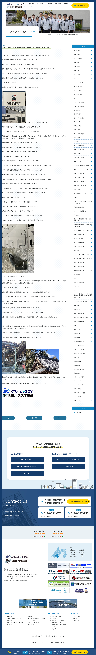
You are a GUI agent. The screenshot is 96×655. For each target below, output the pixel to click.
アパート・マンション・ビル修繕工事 (67, 460)
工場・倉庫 (67, 466)
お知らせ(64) (77, 401)
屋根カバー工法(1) (79, 118)
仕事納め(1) (77, 337)
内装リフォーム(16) (79, 377)
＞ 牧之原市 (82, 554)
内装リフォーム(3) (79, 102)
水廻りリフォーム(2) (79, 242)
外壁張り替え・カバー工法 (14, 618)
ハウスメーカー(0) (79, 149)
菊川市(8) (76, 62)
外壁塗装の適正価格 (55, 623)
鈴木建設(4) (77, 50)
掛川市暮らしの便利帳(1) (80, 185)
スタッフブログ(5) (79, 177)
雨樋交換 (30, 616)
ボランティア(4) (78, 397)
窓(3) (75, 197)
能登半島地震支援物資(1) (80, 341)
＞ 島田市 (81, 552)
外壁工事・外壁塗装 (27, 460)
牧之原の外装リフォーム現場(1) (82, 230)
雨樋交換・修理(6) (79, 106)
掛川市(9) (76, 305)
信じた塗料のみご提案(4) (80, 301)
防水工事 (26, 473)
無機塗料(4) (77, 54)
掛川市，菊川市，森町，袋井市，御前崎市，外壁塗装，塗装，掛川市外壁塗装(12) (83, 295)
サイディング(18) (78, 82)
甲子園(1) (76, 215)
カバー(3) (76, 357)
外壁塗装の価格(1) (79, 207)
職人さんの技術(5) (79, 266)
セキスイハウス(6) (79, 146)
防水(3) (76, 278)
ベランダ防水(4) (78, 58)
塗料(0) (76, 98)
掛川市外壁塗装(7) (79, 282)
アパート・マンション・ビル (35, 623)
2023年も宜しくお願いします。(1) (83, 258)
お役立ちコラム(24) (79, 345)
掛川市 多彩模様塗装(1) (80, 211)
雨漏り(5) (76, 286)
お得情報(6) (77, 250)
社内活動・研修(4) (79, 369)
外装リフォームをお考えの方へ (58, 620)
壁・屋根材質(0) (78, 86)
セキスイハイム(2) (79, 134)
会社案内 (39, 636)
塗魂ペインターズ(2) (79, 393)
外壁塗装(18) (77, 126)
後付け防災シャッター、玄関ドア (36, 618)
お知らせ (75, 618)
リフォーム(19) (78, 381)
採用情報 (46, 636)
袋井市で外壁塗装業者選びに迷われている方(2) (83, 220)
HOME (49, 34)
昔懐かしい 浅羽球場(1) (80, 181)
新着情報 (66, 4)
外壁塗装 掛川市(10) (79, 353)
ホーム (24, 4)
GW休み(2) (77, 274)
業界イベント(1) (78, 161)
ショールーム (53, 627)
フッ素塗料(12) (78, 94)
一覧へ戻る (34, 418)
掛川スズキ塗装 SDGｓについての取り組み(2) (83, 202)
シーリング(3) (77, 290)
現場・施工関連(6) (79, 173)
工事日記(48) (77, 389)
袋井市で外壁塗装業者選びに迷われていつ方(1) (83, 225)
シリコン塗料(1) (78, 90)
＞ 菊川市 (81, 550)
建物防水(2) (77, 333)
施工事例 (31, 4)
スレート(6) (77, 78)
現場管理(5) (77, 325)
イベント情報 (76, 616)
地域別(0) (76, 70)
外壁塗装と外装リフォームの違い (59, 625)
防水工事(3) (77, 110)
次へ (59, 418)
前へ (9, 418)
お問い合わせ (81, 5)
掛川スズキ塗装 (39, 531)
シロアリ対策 (31, 620)
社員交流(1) (77, 373)
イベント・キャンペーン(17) (81, 317)
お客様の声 (49, 4)
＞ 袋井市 (72, 552)
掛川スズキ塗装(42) (79, 349)
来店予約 (61, 636)
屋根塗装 (9, 620)
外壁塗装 (9, 616)
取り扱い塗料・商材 (55, 616)
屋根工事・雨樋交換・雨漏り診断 (27, 466)
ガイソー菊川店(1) (79, 246)
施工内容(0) (77, 130)
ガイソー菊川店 (57, 531)
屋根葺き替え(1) (78, 114)
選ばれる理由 (53, 618)
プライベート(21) (78, 385)
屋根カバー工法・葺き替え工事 (15, 623)
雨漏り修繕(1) (77, 153)
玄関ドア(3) (77, 329)
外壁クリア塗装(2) (79, 234)
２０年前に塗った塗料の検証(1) (82, 165)
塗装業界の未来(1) (79, 157)
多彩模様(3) (77, 309)
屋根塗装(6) (77, 122)
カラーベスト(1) (78, 74)
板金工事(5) (77, 365)
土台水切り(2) (77, 361)
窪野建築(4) (77, 138)
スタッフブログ (56, 34)
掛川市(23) (77, 66)
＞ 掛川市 (72, 550)
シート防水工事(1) (79, 313)
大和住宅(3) (77, 142)
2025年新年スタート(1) (80, 193)
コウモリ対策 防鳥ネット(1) (81, 254)
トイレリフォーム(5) (79, 321)
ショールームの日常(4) (80, 238)
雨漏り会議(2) (77, 189)
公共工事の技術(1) (79, 262)
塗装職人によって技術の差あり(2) (83, 270)
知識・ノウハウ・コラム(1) (81, 169)
